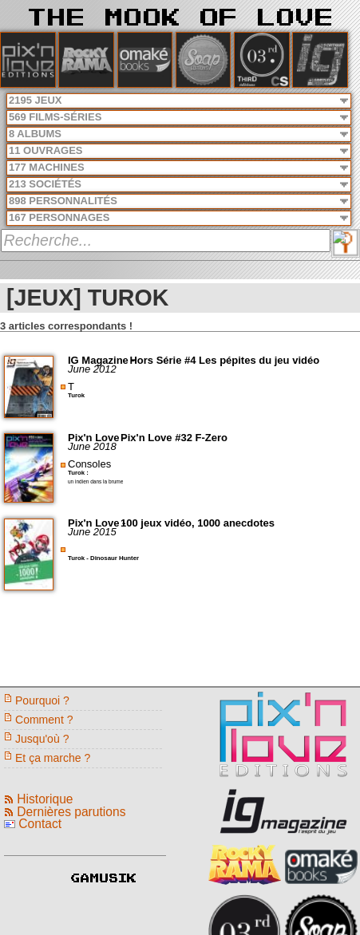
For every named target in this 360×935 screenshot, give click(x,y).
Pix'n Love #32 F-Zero (174, 438)
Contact (39, 823)
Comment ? (44, 719)
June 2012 (92, 369)
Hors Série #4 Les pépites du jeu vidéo (224, 360)
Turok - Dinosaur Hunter (103, 558)
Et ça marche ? (52, 758)
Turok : (78, 472)
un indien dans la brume (95, 481)
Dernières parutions (71, 812)
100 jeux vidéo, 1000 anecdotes (198, 523)
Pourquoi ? (42, 700)
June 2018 (92, 446)
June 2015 (92, 531)
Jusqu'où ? (42, 738)
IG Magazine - (102, 360)
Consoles (89, 464)
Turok (76, 395)
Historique (45, 799)
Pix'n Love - (98, 438)
